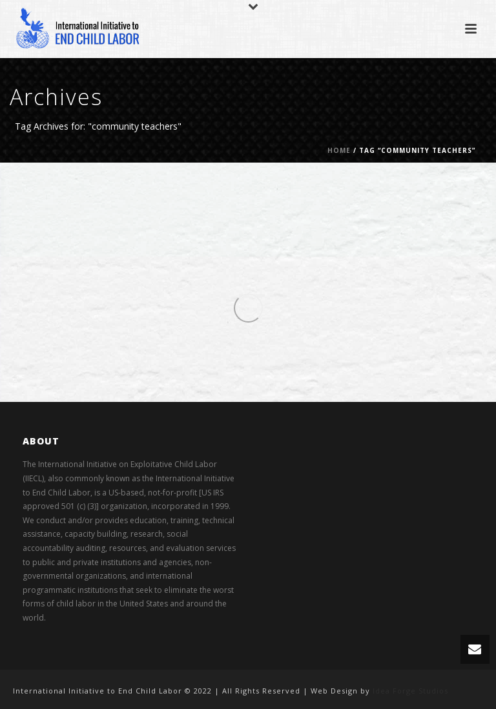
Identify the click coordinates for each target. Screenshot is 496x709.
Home (339, 150)
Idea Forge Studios (410, 690)
